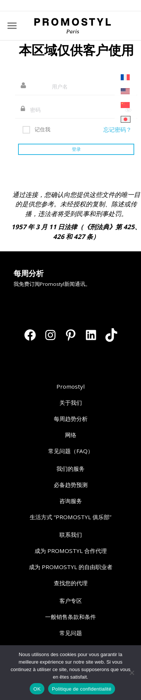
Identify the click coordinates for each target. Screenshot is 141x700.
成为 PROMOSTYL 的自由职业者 (70, 567)
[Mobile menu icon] (12, 25)
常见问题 (70, 633)
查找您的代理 (71, 583)
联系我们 (70, 534)
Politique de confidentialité (81, 689)
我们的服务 (70, 468)
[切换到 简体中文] (125, 105)
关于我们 (70, 402)
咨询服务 (70, 501)
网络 (70, 435)
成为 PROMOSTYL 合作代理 (71, 550)
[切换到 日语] (125, 119)
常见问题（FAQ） (70, 451)
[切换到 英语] (125, 91)
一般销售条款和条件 (70, 616)
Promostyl (70, 386)
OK (37, 689)
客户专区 (70, 600)
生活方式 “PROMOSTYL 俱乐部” (70, 517)
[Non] (131, 672)
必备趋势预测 (71, 484)
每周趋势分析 (71, 418)
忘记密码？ (117, 129)
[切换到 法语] (125, 77)
